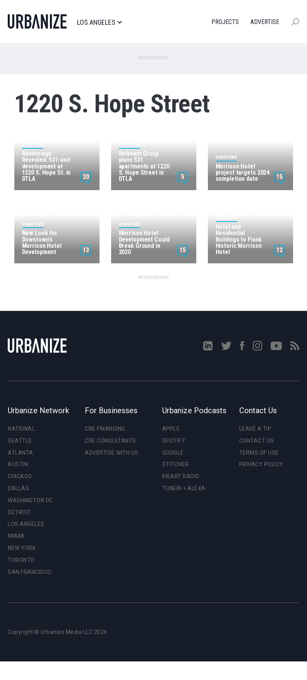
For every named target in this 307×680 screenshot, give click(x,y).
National (21, 429)
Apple (171, 429)
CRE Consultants (110, 441)
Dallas (18, 488)
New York (22, 548)
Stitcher (175, 464)
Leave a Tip (255, 429)
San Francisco (29, 572)
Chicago (20, 476)
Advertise (264, 22)
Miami (16, 536)
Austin (18, 464)
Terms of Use (259, 453)
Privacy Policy (261, 464)
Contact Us (256, 441)
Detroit (19, 512)
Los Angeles (99, 22)
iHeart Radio (181, 476)
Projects (225, 22)
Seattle (20, 441)
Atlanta (20, 453)
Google (173, 453)
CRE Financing (105, 429)
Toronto (21, 560)
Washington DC (30, 500)
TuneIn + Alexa (184, 488)
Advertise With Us (112, 453)
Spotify (173, 441)
